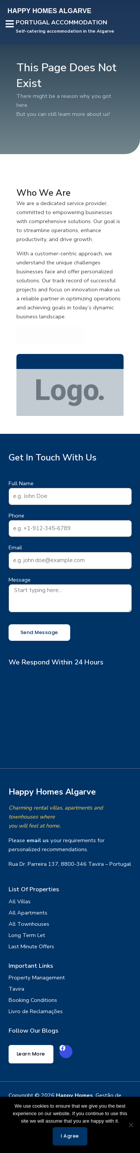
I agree (70, 1136)
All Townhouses (29, 924)
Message (20, 579)
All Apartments (28, 912)
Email (15, 547)
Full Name (21, 483)
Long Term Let (27, 935)
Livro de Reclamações (36, 1011)
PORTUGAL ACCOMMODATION (61, 22)
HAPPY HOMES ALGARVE (49, 11)
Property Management (37, 977)
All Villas (20, 901)
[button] (10, 24)
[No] (130, 1125)
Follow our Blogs (33, 1030)
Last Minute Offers (31, 946)
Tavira (16, 989)
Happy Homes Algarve (52, 792)
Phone (16, 515)
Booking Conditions (33, 1000)
